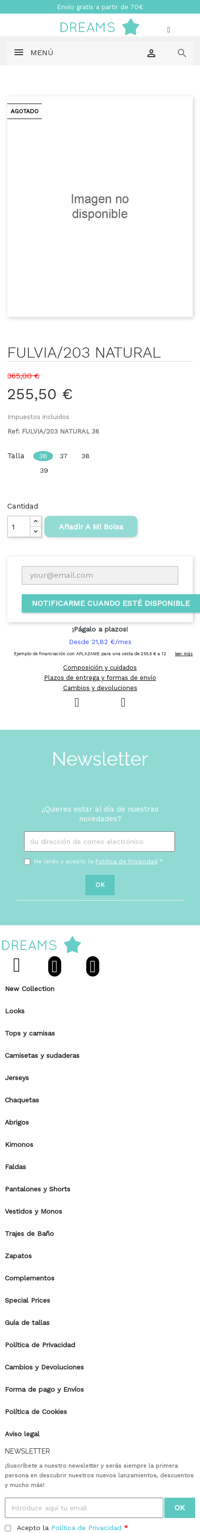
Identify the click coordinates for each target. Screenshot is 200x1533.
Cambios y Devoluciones (44, 1367)
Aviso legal (22, 1434)
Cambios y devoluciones (100, 687)
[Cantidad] (18, 526)
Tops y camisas (30, 1033)
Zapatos (18, 1256)
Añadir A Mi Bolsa (91, 526)
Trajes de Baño (29, 1233)
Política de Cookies (36, 1411)
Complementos (29, 1278)
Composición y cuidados (100, 667)
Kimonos (19, 1144)
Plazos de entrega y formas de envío (100, 677)
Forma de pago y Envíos (44, 1389)
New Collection (29, 988)
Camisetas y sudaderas (42, 1055)
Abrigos (17, 1122)
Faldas (15, 1167)
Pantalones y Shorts (37, 1189)
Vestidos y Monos (33, 1211)
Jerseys (17, 1078)
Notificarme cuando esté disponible (111, 603)
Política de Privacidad (126, 861)
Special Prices (27, 1300)
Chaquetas (22, 1100)
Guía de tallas (27, 1322)
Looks (15, 1011)
